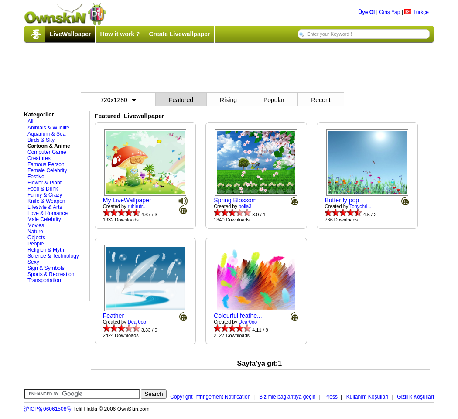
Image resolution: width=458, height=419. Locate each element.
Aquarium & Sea (46, 134)
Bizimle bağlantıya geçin (287, 397)
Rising (228, 99)
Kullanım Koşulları (367, 397)
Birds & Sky (41, 140)
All (30, 122)
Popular (273, 99)
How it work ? (120, 34)
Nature (35, 231)
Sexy (33, 262)
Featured (181, 99)
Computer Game (46, 152)
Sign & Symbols (46, 268)
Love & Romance (47, 213)
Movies (35, 225)
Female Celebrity (47, 170)
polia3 (245, 206)
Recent (320, 99)
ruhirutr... (137, 206)
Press (331, 397)
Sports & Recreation (50, 274)
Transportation (44, 280)
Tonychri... (360, 206)
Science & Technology (53, 256)
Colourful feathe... (238, 315)
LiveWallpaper (70, 34)
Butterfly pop (342, 200)
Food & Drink (42, 189)
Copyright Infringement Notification (210, 397)
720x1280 (118, 99)
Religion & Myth (45, 250)
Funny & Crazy (44, 195)
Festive (35, 177)
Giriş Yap (389, 12)
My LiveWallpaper (127, 200)
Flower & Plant (44, 183)
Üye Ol (366, 12)
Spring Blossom (235, 200)
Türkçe (416, 12)
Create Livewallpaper (179, 34)
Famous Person (46, 164)
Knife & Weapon (46, 201)
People (35, 244)
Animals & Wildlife (48, 128)
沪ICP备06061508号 (48, 409)
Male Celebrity (44, 219)
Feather (113, 315)
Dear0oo (137, 321)
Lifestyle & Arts (44, 207)
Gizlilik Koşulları (415, 397)
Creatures (39, 158)
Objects (36, 238)
